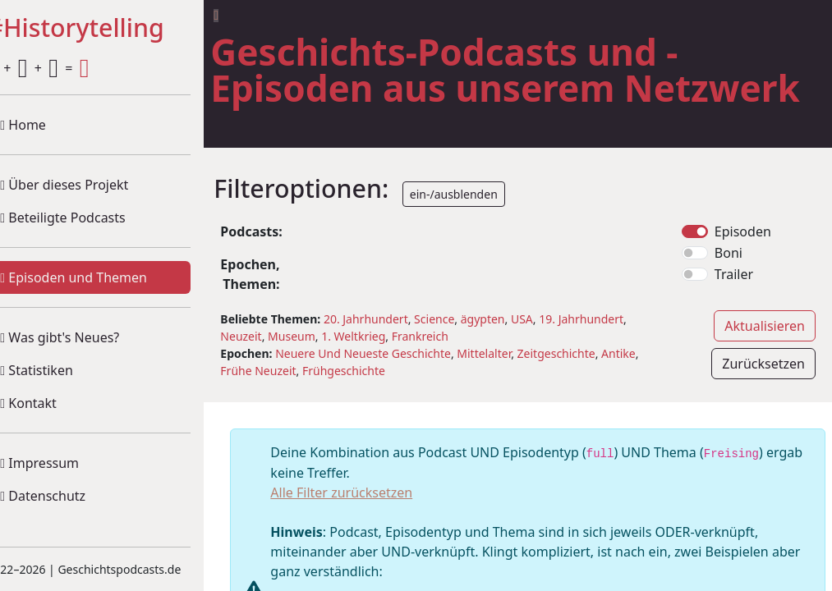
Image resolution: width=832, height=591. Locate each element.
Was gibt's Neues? (85, 337)
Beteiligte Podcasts (88, 217)
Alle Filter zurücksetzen (367, 529)
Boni (735, 289)
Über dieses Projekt (90, 185)
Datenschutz (69, 496)
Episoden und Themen (99, 277)
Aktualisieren (764, 362)
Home (49, 125)
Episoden (749, 268)
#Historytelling (101, 28)
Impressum (65, 463)
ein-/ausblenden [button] (479, 230)
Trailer (740, 310)
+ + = (64, 68)
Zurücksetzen (763, 400)
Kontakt (54, 403)
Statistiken (62, 370)
